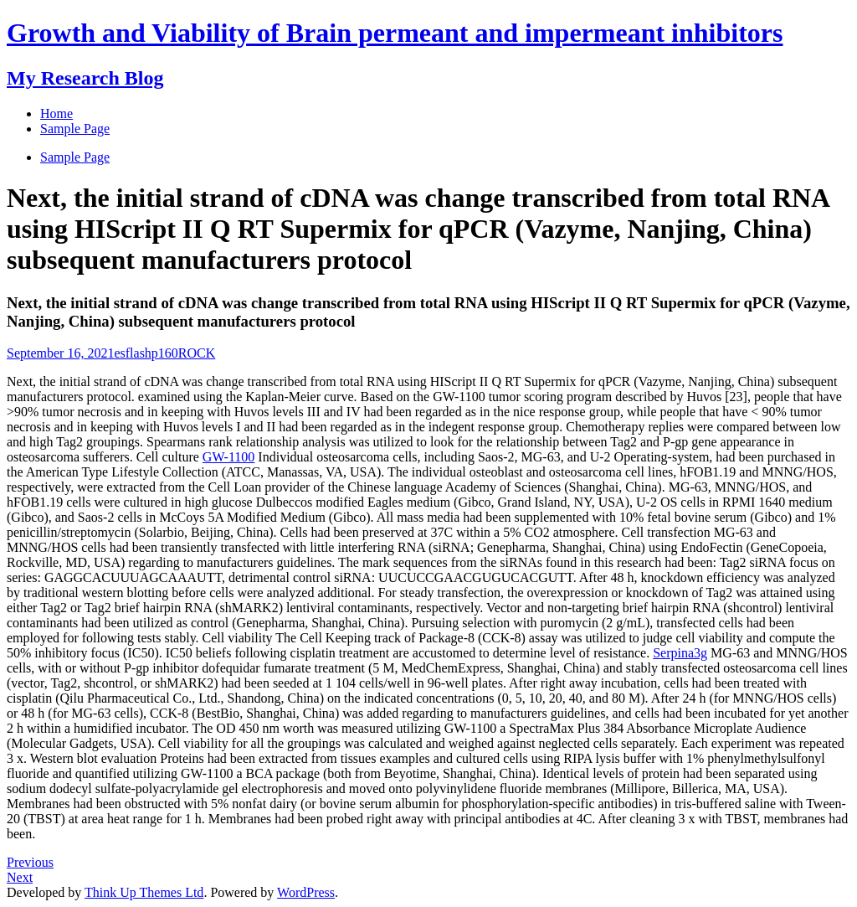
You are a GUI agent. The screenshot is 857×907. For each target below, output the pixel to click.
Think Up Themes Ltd (144, 892)
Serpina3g (680, 653)
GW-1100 (229, 457)
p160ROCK (183, 353)
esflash (132, 353)
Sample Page (75, 157)
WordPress (306, 892)
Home (56, 113)
